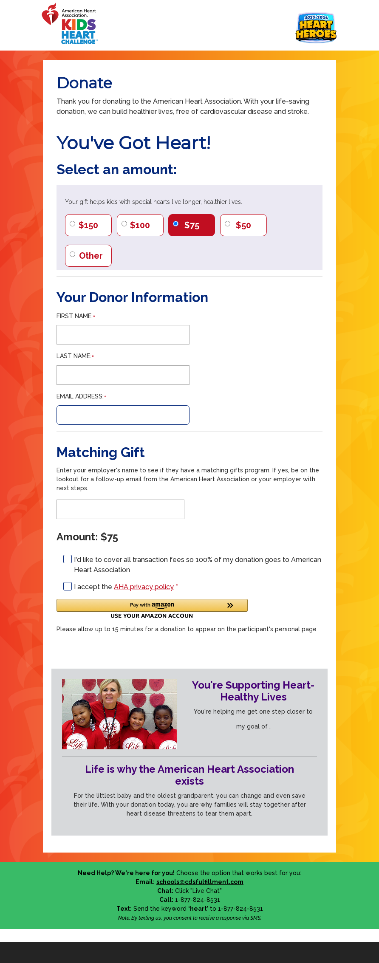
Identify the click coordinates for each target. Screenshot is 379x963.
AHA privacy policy (144, 587)
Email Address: (80, 396)
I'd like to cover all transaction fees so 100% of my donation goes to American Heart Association (197, 565)
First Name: (75, 316)
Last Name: (74, 356)
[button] (152, 608)
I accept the (126, 587)
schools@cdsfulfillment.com (199, 881)
